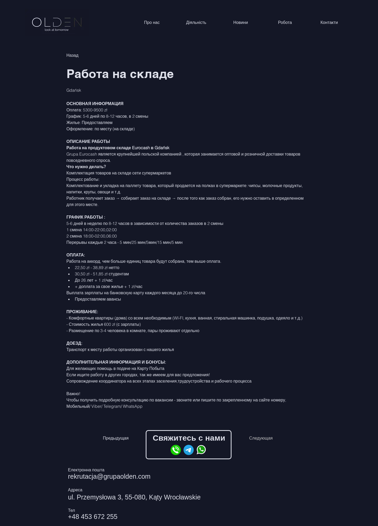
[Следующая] (261, 438)
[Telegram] (188, 450)
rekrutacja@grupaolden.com (109, 476)
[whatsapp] (201, 450)
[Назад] (85, 55)
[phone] (176, 450)
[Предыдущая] (115, 438)
